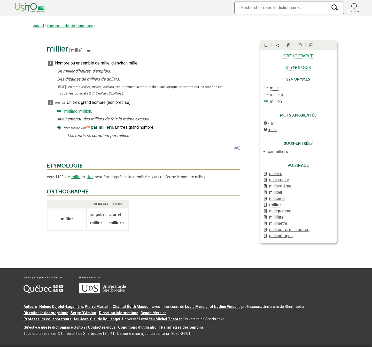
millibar (275, 192)
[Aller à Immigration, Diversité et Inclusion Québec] (43, 292)
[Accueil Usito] (24, 8)
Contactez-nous (102, 327)
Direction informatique (118, 313)
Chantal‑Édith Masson (132, 307)
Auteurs (30, 307)
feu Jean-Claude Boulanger (97, 319)
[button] (353, 8)
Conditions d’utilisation (138, 327)
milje (76, 50)
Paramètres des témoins (182, 327)
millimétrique (281, 235)
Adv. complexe (75, 127)
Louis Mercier (197, 307)
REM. (61, 87)
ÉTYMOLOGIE (64, 166)
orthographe (298, 55)
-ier (90, 177)
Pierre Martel (96, 307)
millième (277, 198)
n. (85, 50)
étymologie (298, 67)
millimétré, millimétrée (289, 229)
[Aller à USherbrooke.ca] (102, 292)
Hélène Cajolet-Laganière (61, 307)
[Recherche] (281, 7)
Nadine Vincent (227, 307)
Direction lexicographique (46, 313)
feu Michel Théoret (165, 319)
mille (75, 177)
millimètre (278, 223)
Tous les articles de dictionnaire (70, 26)
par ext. (60, 102)
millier (275, 204)
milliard (71, 111)
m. (89, 50)
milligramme (280, 210)
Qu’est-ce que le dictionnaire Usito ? (55, 327)
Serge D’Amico (83, 313)
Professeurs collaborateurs (48, 319)
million (85, 111)
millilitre (276, 217)
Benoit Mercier (153, 313)
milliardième (280, 186)
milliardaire (279, 179)
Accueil (38, 26)
